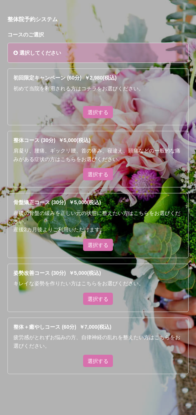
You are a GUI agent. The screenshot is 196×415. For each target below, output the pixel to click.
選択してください (37, 53)
